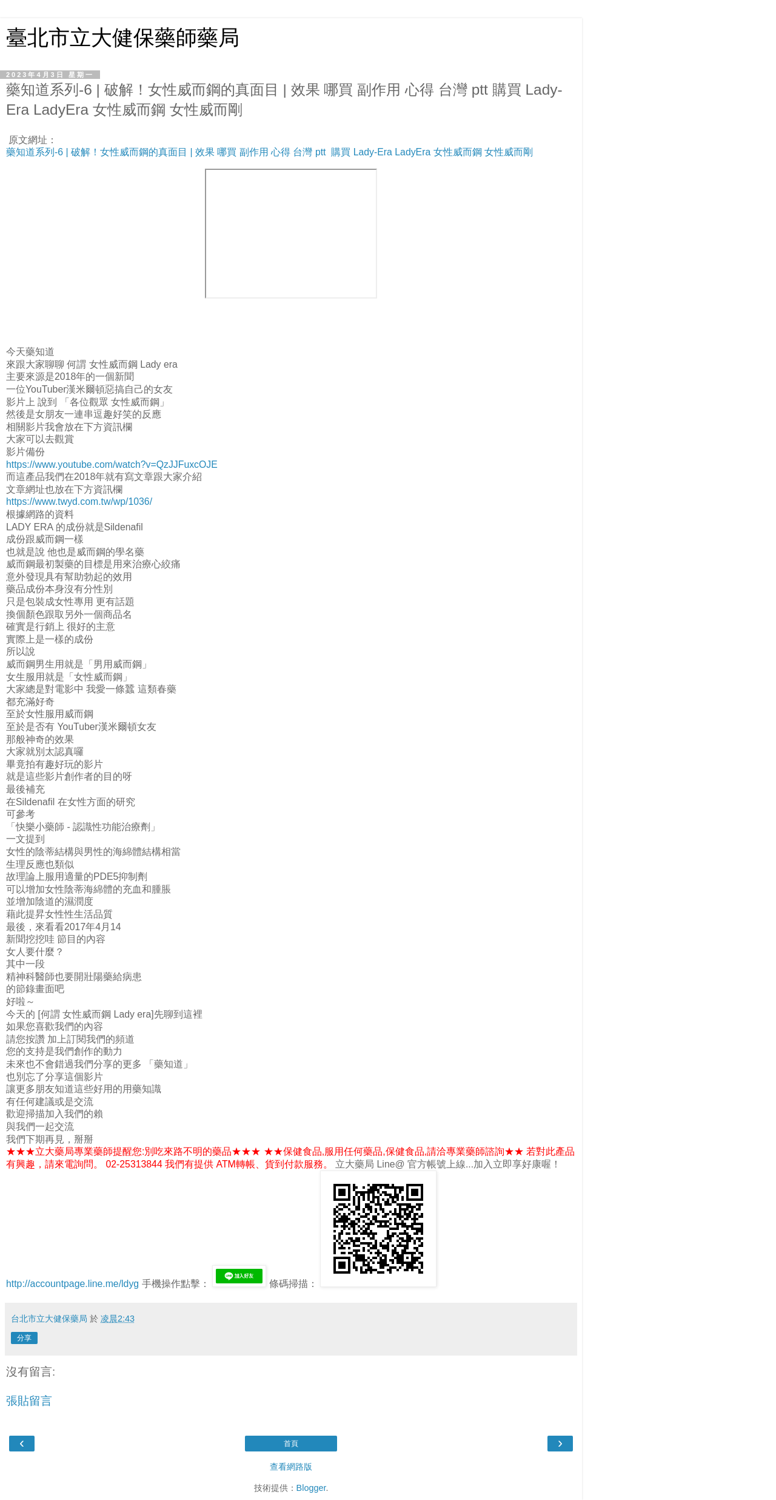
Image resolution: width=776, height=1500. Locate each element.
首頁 (291, 1443)
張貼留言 (29, 1400)
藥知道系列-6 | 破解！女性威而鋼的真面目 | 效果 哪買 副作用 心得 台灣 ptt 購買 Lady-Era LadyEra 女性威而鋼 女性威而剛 (269, 152)
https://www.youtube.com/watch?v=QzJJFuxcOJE (112, 464)
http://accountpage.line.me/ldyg (72, 1284)
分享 (24, 1338)
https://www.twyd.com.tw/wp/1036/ (79, 501)
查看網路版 (291, 1466)
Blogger (311, 1488)
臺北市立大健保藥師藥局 (122, 37)
